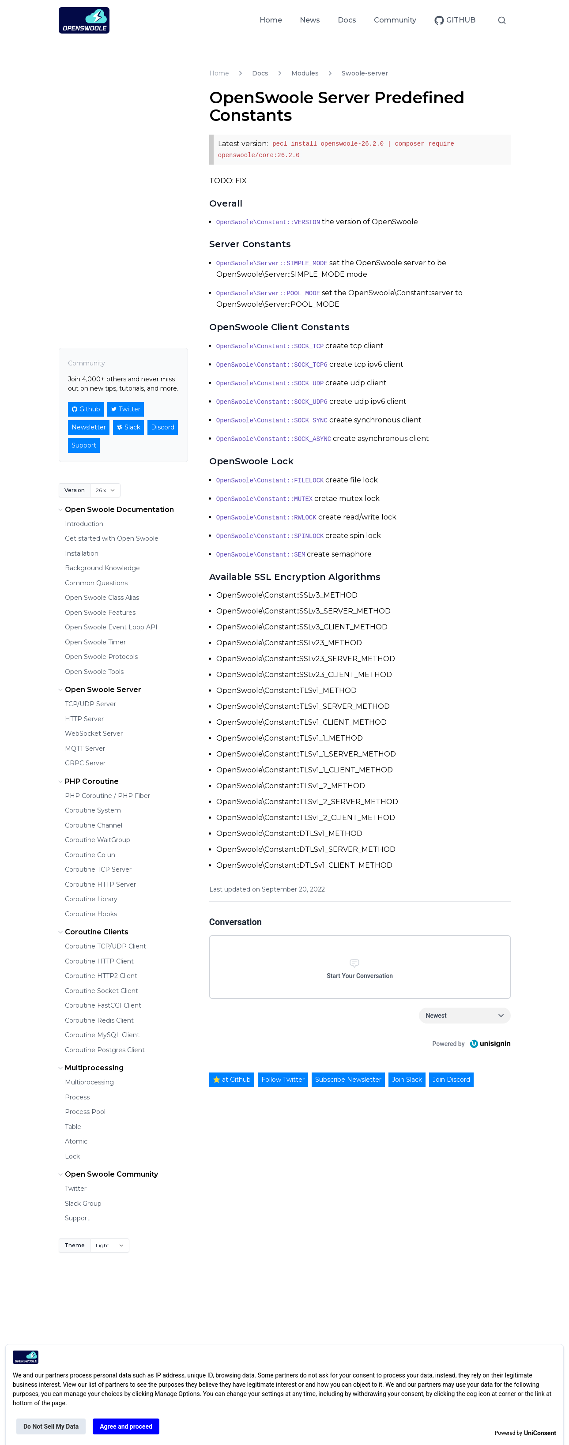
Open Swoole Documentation (115, 509)
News (310, 20)
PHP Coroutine (87, 781)
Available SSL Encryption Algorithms (295, 577)
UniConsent (540, 1433)
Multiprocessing (90, 1068)
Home (271, 20)
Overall (225, 203)
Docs (347, 20)
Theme (74, 1245)
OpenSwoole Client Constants (279, 327)
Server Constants (250, 244)
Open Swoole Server (98, 689)
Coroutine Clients (92, 932)
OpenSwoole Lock (251, 461)
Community (395, 20)
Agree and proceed (126, 1426)
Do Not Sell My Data (51, 1426)
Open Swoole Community (107, 1174)
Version (74, 490)
